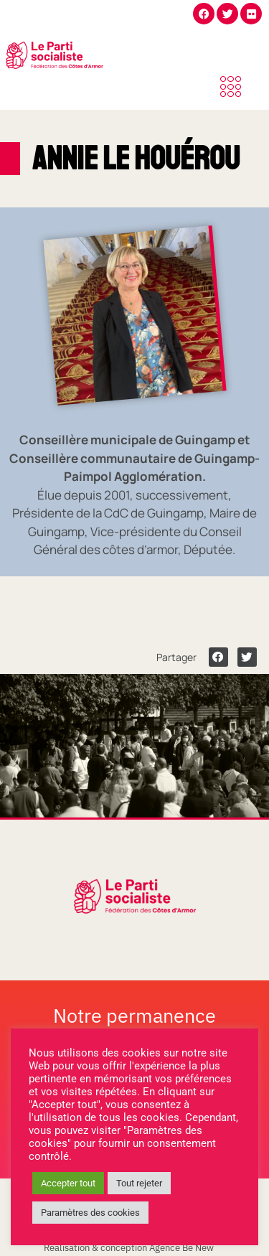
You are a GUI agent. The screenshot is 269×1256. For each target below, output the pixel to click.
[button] (218, 657)
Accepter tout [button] (68, 1183)
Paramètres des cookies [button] (90, 1212)
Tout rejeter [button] (139, 1183)
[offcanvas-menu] (230, 88)
